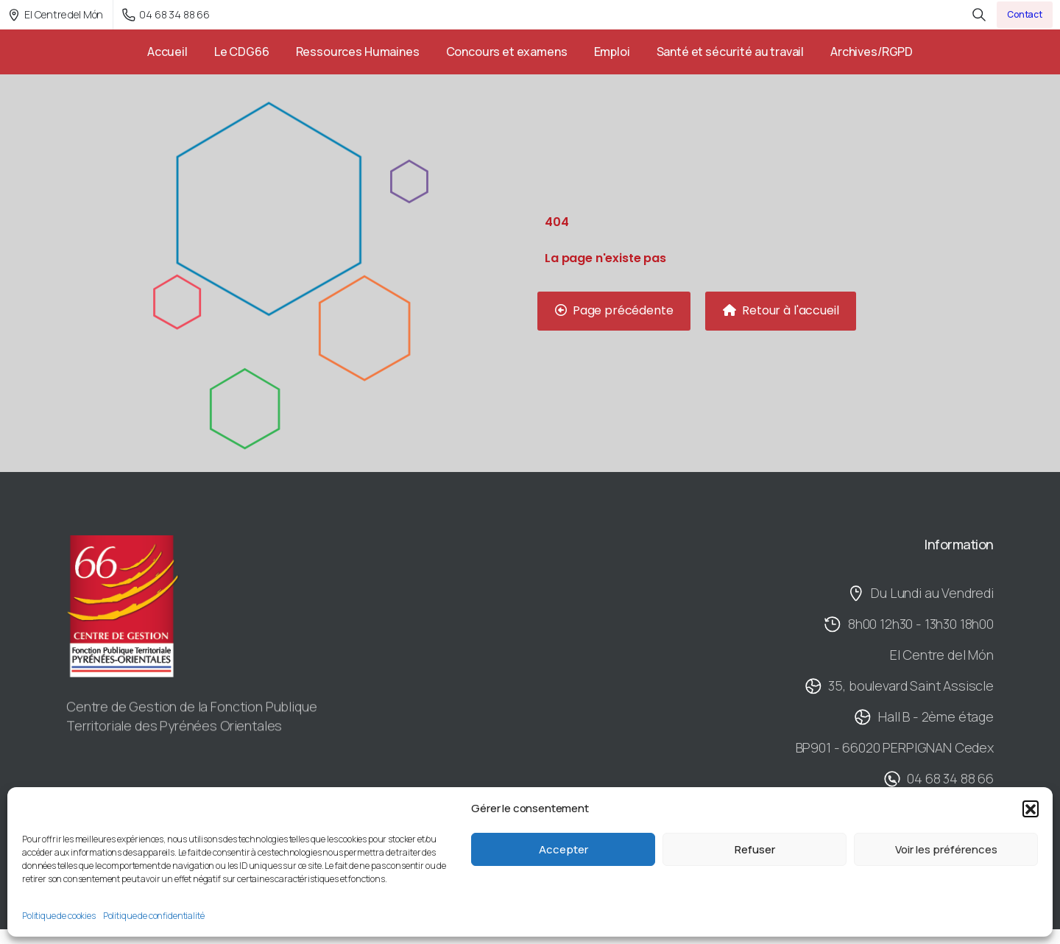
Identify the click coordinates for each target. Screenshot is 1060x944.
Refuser (755, 849)
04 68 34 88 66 (166, 14)
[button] (1030, 808)
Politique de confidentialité (154, 915)
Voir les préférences (946, 849)
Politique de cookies (59, 915)
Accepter (563, 849)
